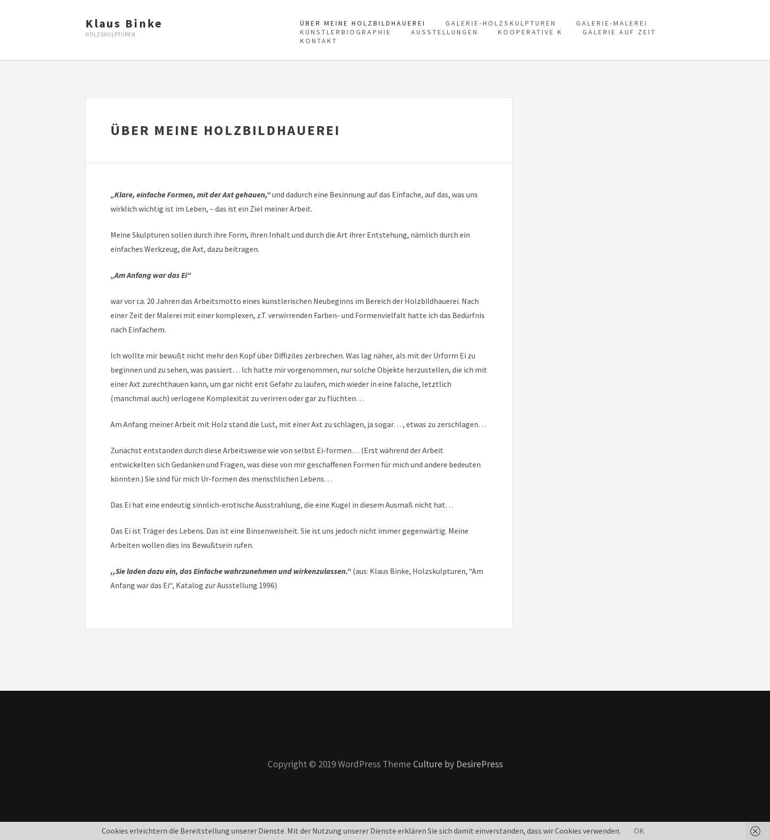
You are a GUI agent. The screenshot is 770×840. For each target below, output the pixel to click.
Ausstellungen (444, 31)
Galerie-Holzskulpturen (500, 23)
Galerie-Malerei (612, 23)
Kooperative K (530, 31)
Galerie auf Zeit (619, 31)
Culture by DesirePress (458, 764)
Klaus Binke (124, 23)
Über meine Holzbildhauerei (363, 23)
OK (639, 831)
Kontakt (318, 40)
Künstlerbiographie (345, 31)
